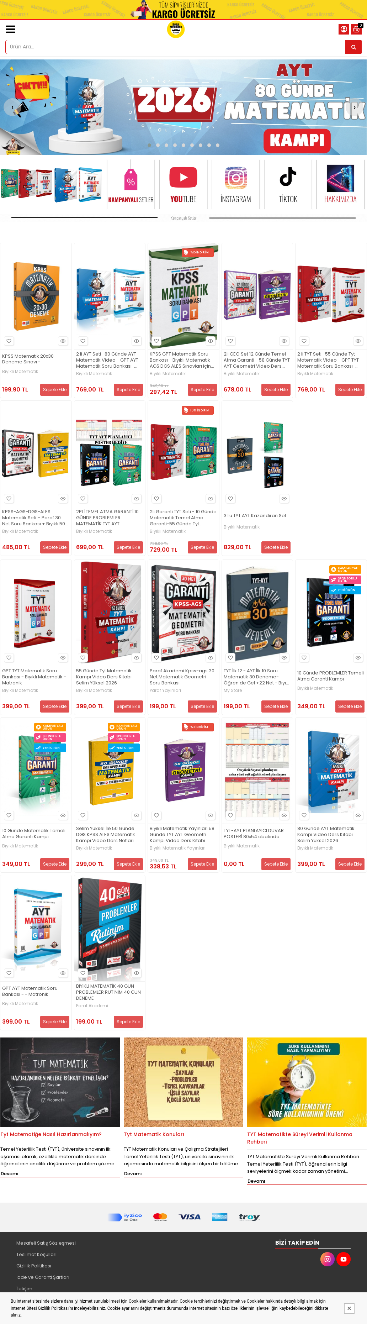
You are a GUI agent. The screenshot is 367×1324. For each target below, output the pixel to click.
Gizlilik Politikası (33, 1265)
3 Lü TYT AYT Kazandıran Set (255, 516)
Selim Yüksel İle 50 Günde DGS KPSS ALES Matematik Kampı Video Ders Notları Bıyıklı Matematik (105, 835)
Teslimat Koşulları (36, 1254)
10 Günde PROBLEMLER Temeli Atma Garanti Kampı (330, 676)
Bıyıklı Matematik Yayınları (178, 848)
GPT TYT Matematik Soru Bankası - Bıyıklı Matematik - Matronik (34, 677)
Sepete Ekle (55, 390)
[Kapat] (349, 1308)
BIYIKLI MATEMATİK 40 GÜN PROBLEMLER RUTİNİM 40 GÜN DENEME (108, 992)
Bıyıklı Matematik (20, 371)
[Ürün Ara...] (353, 47)
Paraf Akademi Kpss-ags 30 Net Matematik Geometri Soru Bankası (182, 677)
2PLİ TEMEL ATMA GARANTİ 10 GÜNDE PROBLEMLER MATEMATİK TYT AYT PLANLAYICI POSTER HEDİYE (107, 518)
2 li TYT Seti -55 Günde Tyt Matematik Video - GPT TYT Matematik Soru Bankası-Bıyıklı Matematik (328, 360)
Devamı (9, 1173)
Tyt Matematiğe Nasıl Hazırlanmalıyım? (51, 1134)
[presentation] (12, 107)
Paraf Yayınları (165, 690)
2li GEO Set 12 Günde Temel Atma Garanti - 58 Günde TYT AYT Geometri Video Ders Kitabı (257, 360)
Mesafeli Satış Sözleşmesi (46, 1243)
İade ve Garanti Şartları (42, 1277)
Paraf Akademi (92, 1005)
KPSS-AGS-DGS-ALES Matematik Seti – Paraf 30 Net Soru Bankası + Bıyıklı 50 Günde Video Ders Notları (33, 518)
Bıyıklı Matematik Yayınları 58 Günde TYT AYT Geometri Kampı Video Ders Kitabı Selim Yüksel (182, 835)
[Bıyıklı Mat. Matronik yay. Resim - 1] (183, 218)
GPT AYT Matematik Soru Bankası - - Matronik (30, 992)
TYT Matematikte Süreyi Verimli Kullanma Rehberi (299, 1138)
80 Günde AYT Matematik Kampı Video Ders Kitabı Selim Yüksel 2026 (326, 835)
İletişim (24, 1288)
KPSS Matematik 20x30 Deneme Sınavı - (28, 359)
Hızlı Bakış (62, 341)
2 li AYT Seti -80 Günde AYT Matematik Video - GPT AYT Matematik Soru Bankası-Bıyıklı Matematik (107, 360)
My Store (233, 690)
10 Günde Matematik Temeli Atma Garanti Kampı (33, 834)
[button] (149, 145)
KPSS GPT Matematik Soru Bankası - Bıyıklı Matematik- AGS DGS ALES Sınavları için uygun (181, 360)
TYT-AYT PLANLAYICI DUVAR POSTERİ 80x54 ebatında (254, 834)
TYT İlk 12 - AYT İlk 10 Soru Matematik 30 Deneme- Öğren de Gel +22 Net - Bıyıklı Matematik (257, 677)
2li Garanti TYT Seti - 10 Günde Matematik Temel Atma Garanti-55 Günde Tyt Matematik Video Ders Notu (183, 518)
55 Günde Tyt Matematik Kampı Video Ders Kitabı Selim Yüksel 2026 (104, 677)
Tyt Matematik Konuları (154, 1134)
